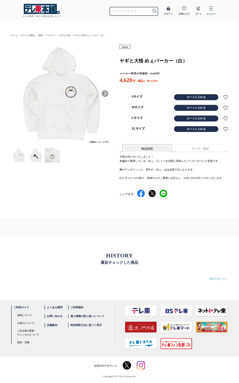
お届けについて (25, 323)
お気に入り (184, 11)
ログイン (168, 11)
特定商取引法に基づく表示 (86, 325)
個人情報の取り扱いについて (87, 316)
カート (198, 11)
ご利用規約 (76, 307)
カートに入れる (196, 97)
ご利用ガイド (21, 307)
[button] (105, 93)
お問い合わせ (55, 316)
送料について (24, 315)
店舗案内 (52, 325)
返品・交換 (23, 342)
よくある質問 (55, 307)
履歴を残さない (218, 278)
